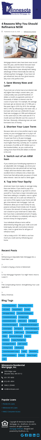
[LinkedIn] (34, 435)
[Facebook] (26, 435)
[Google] (22, 435)
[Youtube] (38, 435)
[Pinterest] (30, 435)
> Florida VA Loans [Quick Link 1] (8, 404)
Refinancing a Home (30, 31)
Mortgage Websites (17, 429)
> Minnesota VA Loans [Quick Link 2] (9, 408)
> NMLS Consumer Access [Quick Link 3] (11, 412)
